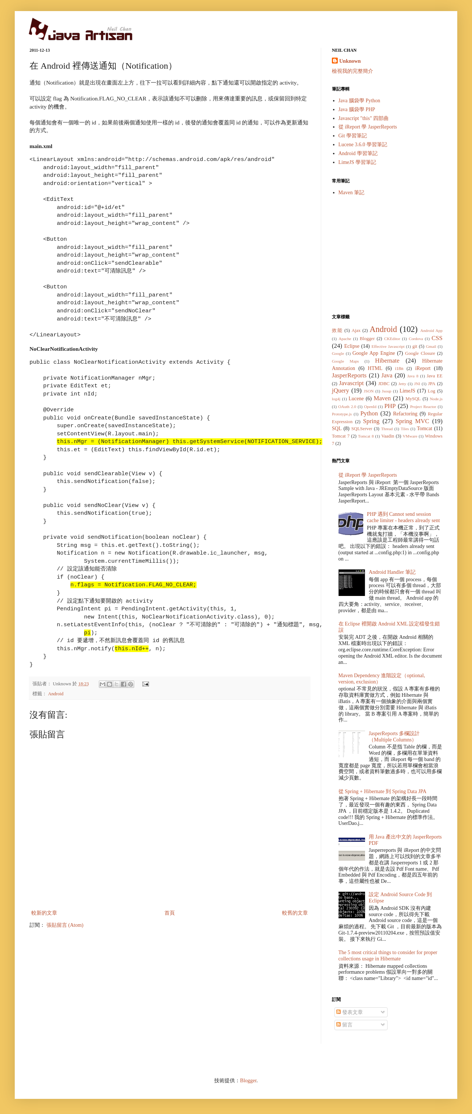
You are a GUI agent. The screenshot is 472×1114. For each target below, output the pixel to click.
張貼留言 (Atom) (65, 925)
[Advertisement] (387, 255)
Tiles (405, 428)
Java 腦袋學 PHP (357, 109)
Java (386, 375)
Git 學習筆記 (353, 135)
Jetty (402, 383)
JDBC (384, 383)
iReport (423, 368)
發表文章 (349, 1012)
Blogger (367, 338)
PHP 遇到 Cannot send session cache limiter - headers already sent (403, 517)
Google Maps (345, 361)
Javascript (351, 383)
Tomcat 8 (366, 436)
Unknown (350, 61)
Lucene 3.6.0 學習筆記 (363, 144)
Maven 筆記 (351, 192)
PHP (390, 405)
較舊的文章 (295, 913)
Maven (382, 398)
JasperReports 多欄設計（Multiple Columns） (394, 737)
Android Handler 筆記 (392, 572)
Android (55, 693)
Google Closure (420, 353)
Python (369, 413)
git (414, 346)
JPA (431, 383)
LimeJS (407, 391)
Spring (371, 421)
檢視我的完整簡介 (352, 71)
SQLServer (361, 428)
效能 (337, 330)
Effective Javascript (388, 346)
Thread (387, 428)
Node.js (436, 399)
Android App (431, 330)
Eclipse (351, 346)
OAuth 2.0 (347, 406)
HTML (375, 368)
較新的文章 (44, 913)
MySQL (413, 398)
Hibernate (387, 360)
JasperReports (349, 375)
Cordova (416, 338)
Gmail (431, 346)
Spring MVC (412, 421)
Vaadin (387, 436)
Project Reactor (423, 406)
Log (431, 391)
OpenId (370, 406)
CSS (436, 338)
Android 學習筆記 (358, 153)
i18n (399, 368)
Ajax (355, 330)
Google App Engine (374, 353)
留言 (344, 1025)
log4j (336, 399)
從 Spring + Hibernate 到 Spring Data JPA (383, 791)
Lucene (356, 398)
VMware (410, 436)
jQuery (340, 390)
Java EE (434, 375)
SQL (336, 428)
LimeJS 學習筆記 (357, 162)
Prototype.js (342, 414)
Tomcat (424, 428)
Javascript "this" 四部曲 (364, 118)
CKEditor (392, 338)
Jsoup (387, 391)
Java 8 (412, 376)
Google (338, 353)
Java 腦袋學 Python (360, 100)
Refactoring (405, 414)
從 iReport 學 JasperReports (368, 127)
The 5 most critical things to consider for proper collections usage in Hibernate (388, 956)
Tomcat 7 (341, 436)
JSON (369, 391)
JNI (417, 383)
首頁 (169, 913)
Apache (345, 338)
